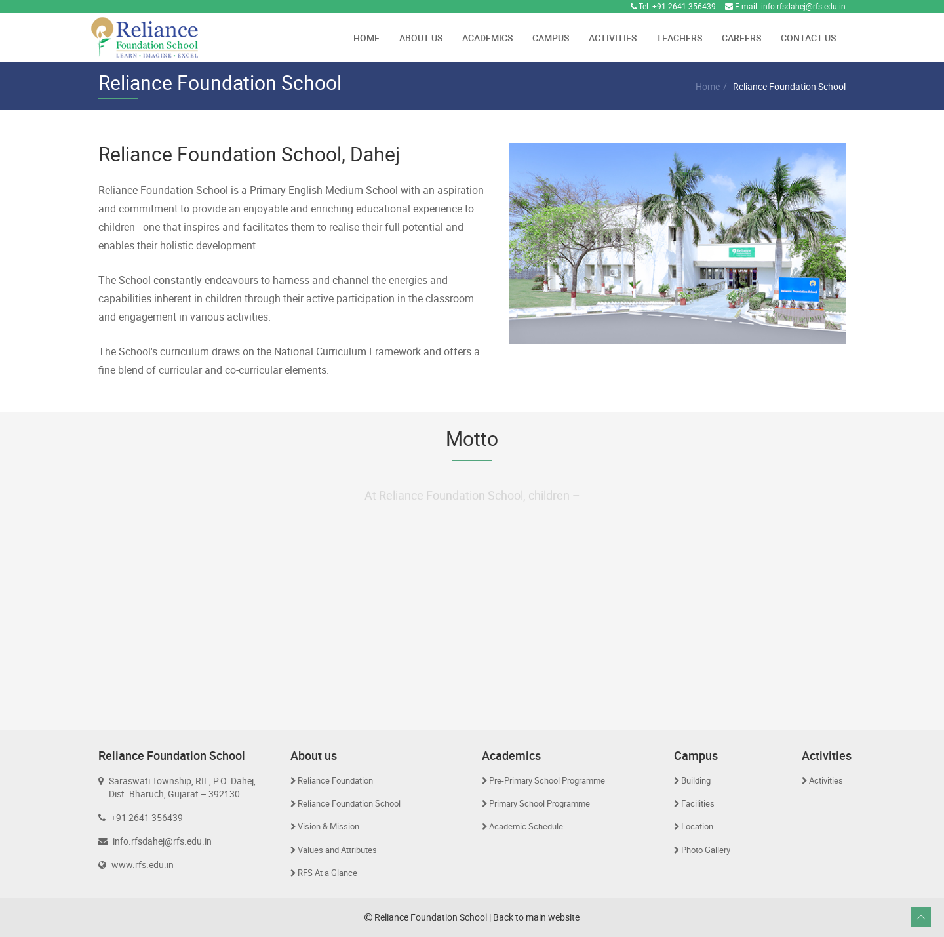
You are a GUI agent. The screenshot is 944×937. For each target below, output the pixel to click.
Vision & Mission (328, 826)
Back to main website (536, 917)
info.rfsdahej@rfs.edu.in (803, 6)
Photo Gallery (705, 850)
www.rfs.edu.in (142, 864)
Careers (741, 37)
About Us (420, 37)
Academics (487, 37)
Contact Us (808, 37)
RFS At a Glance (327, 873)
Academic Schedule (526, 826)
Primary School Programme (539, 803)
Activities (613, 37)
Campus (550, 37)
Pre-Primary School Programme (547, 780)
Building (696, 780)
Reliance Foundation (335, 780)
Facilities (698, 803)
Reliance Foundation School (349, 803)
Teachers (679, 37)
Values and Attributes (337, 850)
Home (366, 37)
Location (697, 826)
